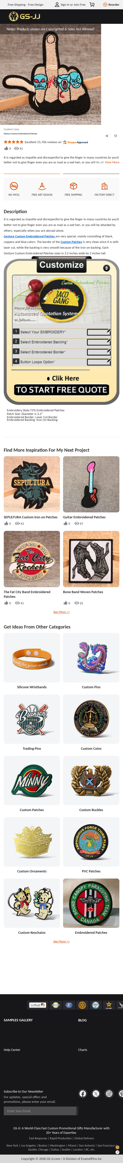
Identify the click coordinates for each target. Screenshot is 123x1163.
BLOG (82, 1020)
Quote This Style (31, 178)
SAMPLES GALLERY (18, 1020)
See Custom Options (91, 178)
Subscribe (66, 1111)
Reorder (113, 5)
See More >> (61, 621)
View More (111, 162)
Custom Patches (71, 251)
